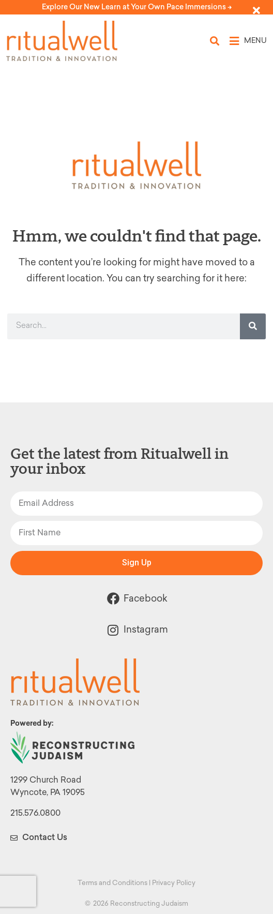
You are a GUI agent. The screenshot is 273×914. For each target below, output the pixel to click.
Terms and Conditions (112, 883)
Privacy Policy (173, 883)
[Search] (253, 326)
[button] (214, 41)
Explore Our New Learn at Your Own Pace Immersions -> (137, 7)
